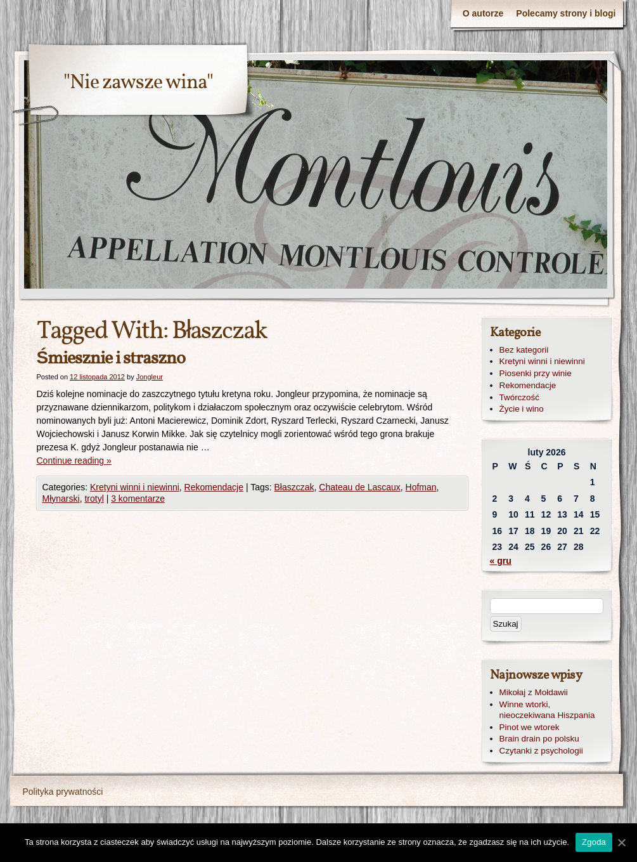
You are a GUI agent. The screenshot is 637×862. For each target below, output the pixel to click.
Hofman (421, 487)
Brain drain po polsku (539, 738)
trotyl (93, 498)
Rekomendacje (213, 487)
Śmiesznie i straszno (111, 358)
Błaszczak (294, 487)
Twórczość (519, 397)
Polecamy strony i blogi (565, 13)
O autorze (483, 13)
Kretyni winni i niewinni (134, 487)
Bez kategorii (524, 350)
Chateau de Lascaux (359, 487)
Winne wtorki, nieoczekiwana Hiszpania (547, 710)
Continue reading (74, 460)
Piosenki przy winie (535, 373)
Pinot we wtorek (529, 727)
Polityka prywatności (63, 792)
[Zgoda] (621, 842)
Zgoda (594, 842)
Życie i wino (521, 409)
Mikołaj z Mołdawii (533, 692)
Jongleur (149, 377)
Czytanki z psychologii (541, 750)
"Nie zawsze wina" (138, 83)
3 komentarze (138, 498)
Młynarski (61, 498)
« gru (501, 561)
